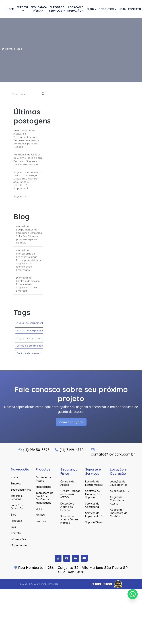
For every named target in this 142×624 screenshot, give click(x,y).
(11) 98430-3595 (34, 449)
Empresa (22, 7)
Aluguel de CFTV (119, 491)
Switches (41, 521)
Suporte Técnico (94, 522)
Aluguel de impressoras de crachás (36, 338)
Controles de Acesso (43, 479)
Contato (134, 9)
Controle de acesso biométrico (34, 353)
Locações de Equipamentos (118, 483)
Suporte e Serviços (56, 8)
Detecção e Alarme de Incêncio (67, 507)
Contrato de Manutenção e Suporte (93, 494)
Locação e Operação (75, 8)
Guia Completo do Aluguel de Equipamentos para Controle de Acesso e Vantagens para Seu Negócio (26, 138)
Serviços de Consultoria (92, 505)
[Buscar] (43, 94)
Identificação (43, 486)
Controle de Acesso (67, 483)
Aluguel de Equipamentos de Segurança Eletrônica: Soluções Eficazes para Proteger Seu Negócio (29, 234)
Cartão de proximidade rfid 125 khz (36, 345)
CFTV (39, 508)
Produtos (106, 9)
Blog (90, 9)
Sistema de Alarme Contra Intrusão (69, 519)
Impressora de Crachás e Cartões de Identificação (44, 497)
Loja (122, 9)
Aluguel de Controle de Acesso (117, 500)
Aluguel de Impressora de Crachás (118, 513)
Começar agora (71, 422)
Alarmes (41, 515)
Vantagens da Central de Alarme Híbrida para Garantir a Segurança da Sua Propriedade (27, 159)
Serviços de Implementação (94, 514)
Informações (18, 539)
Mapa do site (19, 545)
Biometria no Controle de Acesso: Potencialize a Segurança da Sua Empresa (28, 284)
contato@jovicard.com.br (107, 452)
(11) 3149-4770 (69, 449)
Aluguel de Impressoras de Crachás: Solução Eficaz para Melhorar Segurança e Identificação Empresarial (27, 180)
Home (10, 9)
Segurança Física (39, 8)
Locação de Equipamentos (94, 483)
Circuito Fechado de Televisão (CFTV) (70, 494)
